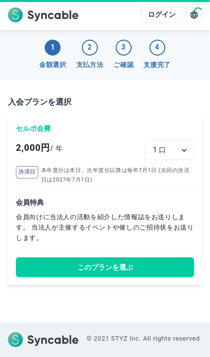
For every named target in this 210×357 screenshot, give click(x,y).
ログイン (162, 14)
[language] (194, 15)
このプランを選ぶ (105, 267)
